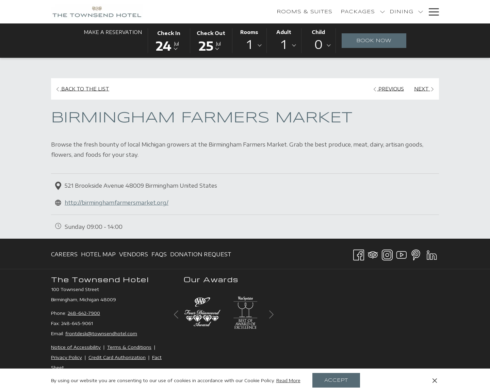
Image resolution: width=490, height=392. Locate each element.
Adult (283, 32)
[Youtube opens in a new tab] (401, 253)
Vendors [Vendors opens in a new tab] (133, 255)
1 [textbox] (249, 44)
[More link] (431, 11)
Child (318, 32)
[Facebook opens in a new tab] (358, 253)
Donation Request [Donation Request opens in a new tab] (200, 255)
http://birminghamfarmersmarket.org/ (116, 202)
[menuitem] (226, 11)
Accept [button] (336, 380)
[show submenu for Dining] (342, 11)
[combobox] (249, 45)
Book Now (373, 40)
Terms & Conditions (129, 347)
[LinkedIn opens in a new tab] (432, 253)
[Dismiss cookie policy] (434, 380)
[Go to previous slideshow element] (176, 314)
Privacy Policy (66, 357)
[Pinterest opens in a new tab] (415, 253)
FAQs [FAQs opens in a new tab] (159, 255)
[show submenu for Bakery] (381, 11)
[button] (168, 40)
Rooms (249, 32)
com (132, 333)
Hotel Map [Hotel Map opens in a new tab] (98, 255)
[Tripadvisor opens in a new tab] (373, 253)
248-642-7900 (84, 313)
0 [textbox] (318, 44)
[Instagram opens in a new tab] (387, 253)
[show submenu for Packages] (303, 11)
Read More (288, 380)
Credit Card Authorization (117, 357)
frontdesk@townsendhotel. (96, 333)
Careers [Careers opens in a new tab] (64, 255)
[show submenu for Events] (421, 11)
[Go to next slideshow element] (271, 314)
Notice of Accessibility (76, 347)
